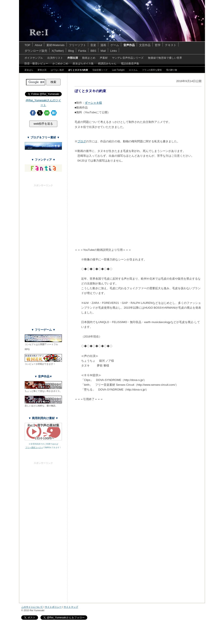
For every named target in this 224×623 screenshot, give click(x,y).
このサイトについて (32, 607)
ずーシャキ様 (93, 102)
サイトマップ (71, 607)
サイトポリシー (53, 607)
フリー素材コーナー (34, 447)
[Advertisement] (43, 252)
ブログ (81, 141)
